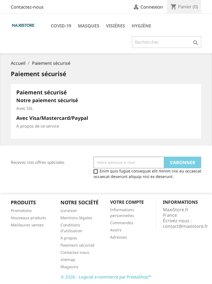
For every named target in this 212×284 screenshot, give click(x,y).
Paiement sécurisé (77, 245)
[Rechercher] (166, 42)
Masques (88, 26)
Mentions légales (76, 217)
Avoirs (115, 230)
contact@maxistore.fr (185, 226)
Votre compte (127, 202)
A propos (68, 238)
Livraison (68, 210)
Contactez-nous (27, 7)
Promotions (21, 210)
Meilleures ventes (27, 225)
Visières (115, 26)
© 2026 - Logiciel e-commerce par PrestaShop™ (106, 277)
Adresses (118, 237)
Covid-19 (61, 26)
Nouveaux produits (28, 217)
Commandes (121, 222)
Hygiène (141, 26)
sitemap (67, 259)
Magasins (69, 266)
